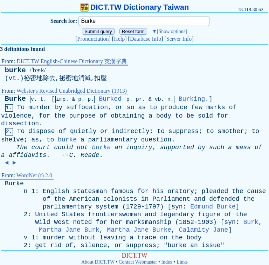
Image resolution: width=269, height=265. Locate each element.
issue (211, 245)
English (56, 191)
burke (15, 70)
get (40, 245)
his (158, 191)
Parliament (171, 199)
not (82, 147)
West (61, 222)
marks (215, 107)
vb (158, 99)
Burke (15, 99)
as (142, 107)
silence (94, 245)
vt (12, 78)
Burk (250, 222)
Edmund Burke (213, 206)
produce (174, 107)
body (163, 115)
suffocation (87, 107)
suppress (183, 131)
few (196, 107)
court (40, 147)
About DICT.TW (98, 262)
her (116, 222)
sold (205, 115)
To (21, 107)
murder (39, 107)
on (164, 237)
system (107, 206)
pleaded (215, 191)
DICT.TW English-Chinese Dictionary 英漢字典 (71, 61)
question (156, 139)
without (82, 237)
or (119, 107)
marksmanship (149, 222)
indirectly (131, 131)
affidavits (28, 155)
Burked (110, 98)
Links (182, 262)
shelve (12, 139)
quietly (83, 131)
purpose (82, 115)
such (216, 147)
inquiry (139, 147)
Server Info (179, 39)
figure (209, 214)
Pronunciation (93, 39)
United (46, 214)
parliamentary (112, 139)
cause (256, 191)
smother (231, 131)
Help (119, 39)
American (84, 199)
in (145, 199)
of (233, 107)
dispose (41, 131)
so (130, 107)
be (190, 115)
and (199, 199)
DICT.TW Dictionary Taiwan (134, 7)
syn (176, 206)
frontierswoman (114, 214)
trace (146, 237)
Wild (42, 222)
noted (82, 222)
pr (139, 99)
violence (16, 115)
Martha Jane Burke (139, 229)
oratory (180, 191)
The (21, 147)
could (63, 147)
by (59, 107)
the (59, 115)
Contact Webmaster (138, 262)
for (44, 115)
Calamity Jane (203, 229)
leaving (112, 237)
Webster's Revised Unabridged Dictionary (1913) (71, 91)
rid (55, 245)
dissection (20, 123)
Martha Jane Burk (69, 229)
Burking (192, 98)
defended (224, 199)
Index (166, 262)
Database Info (145, 39)
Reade (90, 155)
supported (177, 147)
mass (243, 147)
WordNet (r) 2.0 (34, 175)
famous (122, 191)
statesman (90, 191)
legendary (177, 214)
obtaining (128, 115)
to (153, 107)
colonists (120, 199)
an (118, 147)
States (73, 214)
